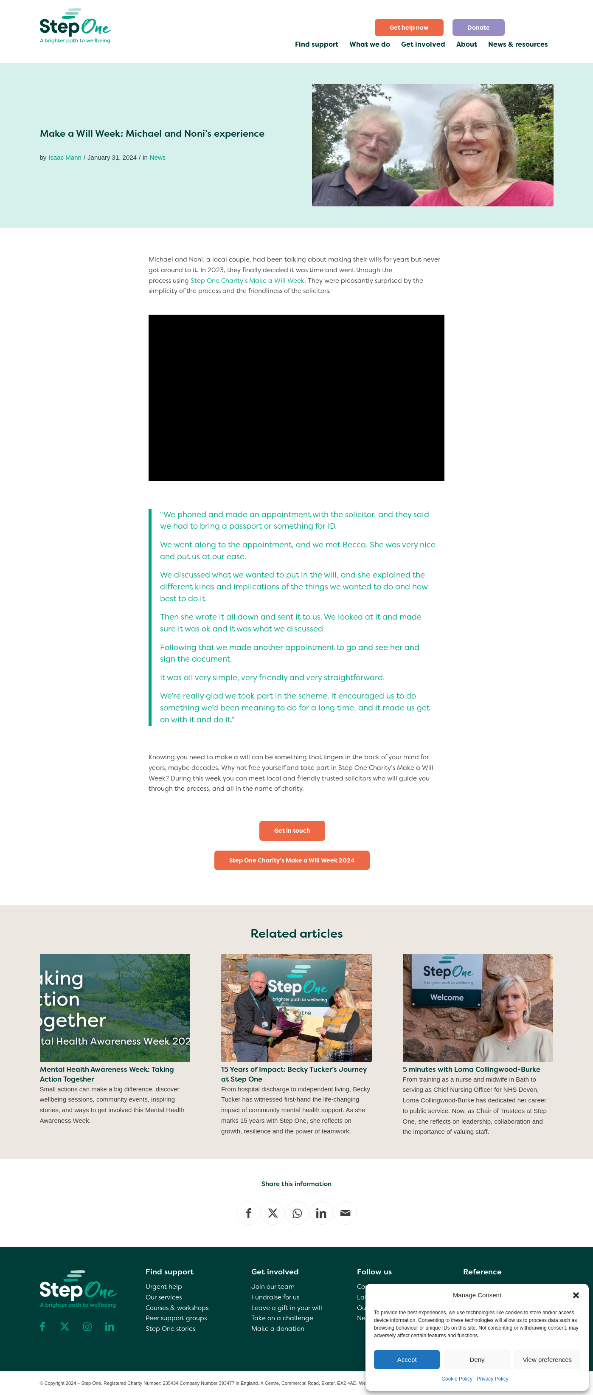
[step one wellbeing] (76, 24)
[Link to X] (65, 1326)
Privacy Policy (493, 1379)
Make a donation (277, 1329)
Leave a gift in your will (286, 1308)
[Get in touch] (292, 831)
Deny (476, 1359)
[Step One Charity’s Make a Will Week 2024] (292, 861)
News (158, 157)
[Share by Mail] (345, 1213)
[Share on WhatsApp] (297, 1213)
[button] (576, 1295)
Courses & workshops (177, 1308)
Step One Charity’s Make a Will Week (247, 280)
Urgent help (164, 1286)
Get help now (409, 27)
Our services (164, 1297)
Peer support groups (176, 1318)
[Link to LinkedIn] (110, 1326)
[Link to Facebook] (42, 1326)
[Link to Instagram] (87, 1326)
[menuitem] (409, 27)
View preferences (547, 1359)
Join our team (273, 1286)
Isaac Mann (65, 157)
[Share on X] (272, 1213)
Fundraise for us (275, 1297)
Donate (478, 27)
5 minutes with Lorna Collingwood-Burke (471, 1069)
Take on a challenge (282, 1318)
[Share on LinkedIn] (321, 1213)
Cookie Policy (456, 1379)
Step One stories (170, 1329)
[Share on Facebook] (248, 1213)
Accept (407, 1359)
